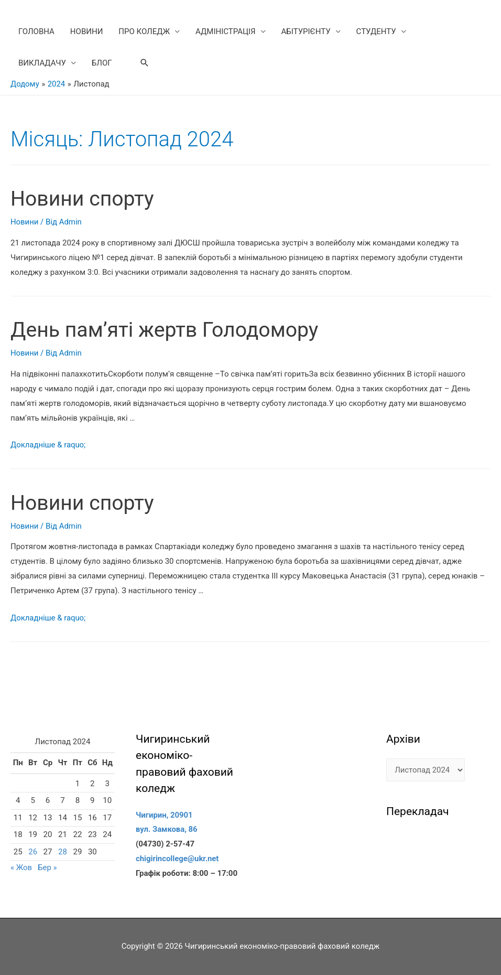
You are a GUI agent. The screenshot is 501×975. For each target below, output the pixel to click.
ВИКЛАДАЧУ (42, 63)
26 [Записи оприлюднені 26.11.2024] (32, 851)
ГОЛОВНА (36, 31)
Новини (24, 222)
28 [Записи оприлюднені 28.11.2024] (62, 851)
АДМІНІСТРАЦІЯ (225, 31)
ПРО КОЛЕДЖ (144, 31)
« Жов (21, 867)
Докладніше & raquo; (48, 444)
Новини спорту (83, 198)
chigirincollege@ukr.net (178, 858)
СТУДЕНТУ (376, 31)
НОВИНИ (86, 31)
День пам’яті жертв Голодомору (167, 329)
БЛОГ (102, 63)
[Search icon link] (144, 63)
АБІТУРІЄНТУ (306, 31)
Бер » (48, 867)
